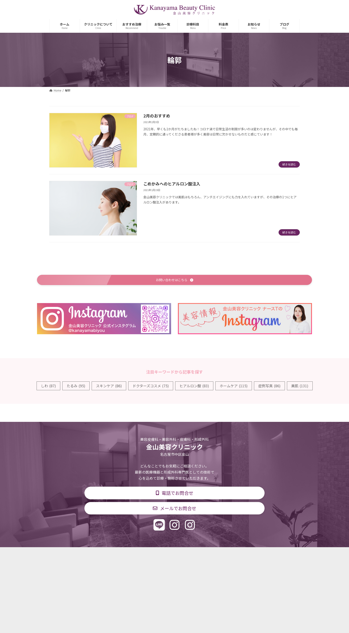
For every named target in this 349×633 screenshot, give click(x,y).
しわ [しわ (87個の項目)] (48, 386)
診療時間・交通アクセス (155, 554)
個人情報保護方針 (239, 554)
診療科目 (121, 554)
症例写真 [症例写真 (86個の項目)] (269, 386)
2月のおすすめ (156, 116)
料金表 (188, 554)
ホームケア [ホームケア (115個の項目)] (234, 386)
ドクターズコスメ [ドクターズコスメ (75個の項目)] (151, 386)
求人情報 (209, 554)
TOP (100, 554)
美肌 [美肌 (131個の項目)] (299, 386)
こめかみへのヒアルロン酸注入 (171, 184)
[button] (174, 280)
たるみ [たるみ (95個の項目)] (76, 386)
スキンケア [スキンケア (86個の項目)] (109, 386)
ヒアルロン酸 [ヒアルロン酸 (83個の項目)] (194, 386)
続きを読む (289, 164)
